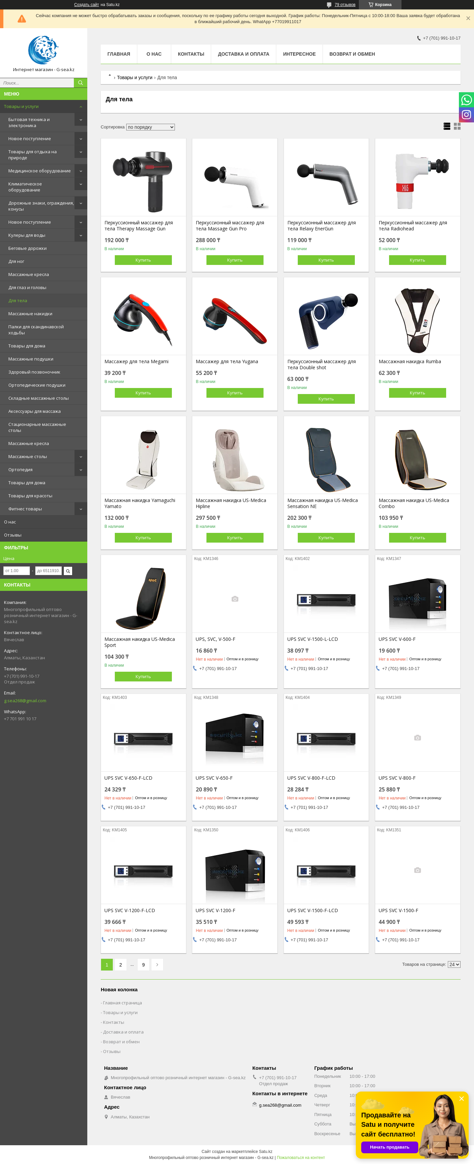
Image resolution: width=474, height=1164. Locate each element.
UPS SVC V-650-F (214, 778)
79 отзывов (345, 4)
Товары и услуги (21, 106)
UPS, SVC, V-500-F (215, 639)
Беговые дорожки (27, 248)
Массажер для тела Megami (136, 361)
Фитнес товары (25, 509)
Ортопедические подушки (36, 385)
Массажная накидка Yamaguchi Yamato (139, 503)
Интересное (299, 54)
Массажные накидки (30, 314)
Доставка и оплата (243, 54)
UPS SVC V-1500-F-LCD (312, 910)
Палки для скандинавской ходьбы (36, 330)
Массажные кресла (28, 274)
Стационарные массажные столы (37, 427)
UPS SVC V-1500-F (398, 910)
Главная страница (122, 1003)
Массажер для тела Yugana (227, 361)
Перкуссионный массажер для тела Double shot (321, 364)
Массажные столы (27, 456)
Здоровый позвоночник (34, 372)
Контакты (191, 54)
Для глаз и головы (27, 287)
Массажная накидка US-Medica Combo (414, 503)
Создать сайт (86, 4)
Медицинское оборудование (39, 171)
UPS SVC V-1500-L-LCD (312, 639)
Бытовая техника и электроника (29, 122)
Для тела (17, 300)
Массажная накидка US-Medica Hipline (231, 503)
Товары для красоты (30, 496)
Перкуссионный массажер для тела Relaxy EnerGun (321, 226)
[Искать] (80, 83)
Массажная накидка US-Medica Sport (139, 642)
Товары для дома (26, 346)
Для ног (16, 261)
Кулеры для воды (26, 235)
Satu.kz (265, 1151)
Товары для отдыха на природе (32, 155)
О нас (10, 522)
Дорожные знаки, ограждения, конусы (41, 206)
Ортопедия (20, 469)
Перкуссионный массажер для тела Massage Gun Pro (230, 226)
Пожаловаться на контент (301, 1157)
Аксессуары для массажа (34, 411)
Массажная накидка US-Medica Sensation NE (322, 503)
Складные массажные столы (38, 398)
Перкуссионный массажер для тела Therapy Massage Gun (138, 226)
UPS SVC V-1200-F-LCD (129, 910)
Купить (143, 260)
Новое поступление (29, 138)
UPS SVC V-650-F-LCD (128, 778)
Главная (118, 54)
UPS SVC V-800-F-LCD (311, 778)
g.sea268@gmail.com (25, 701)
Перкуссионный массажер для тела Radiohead (413, 226)
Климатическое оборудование (25, 187)
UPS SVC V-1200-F (215, 910)
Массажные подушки (30, 359)
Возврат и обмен (352, 54)
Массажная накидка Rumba (410, 361)
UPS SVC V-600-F (397, 639)
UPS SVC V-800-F (397, 778)
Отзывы (12, 535)
